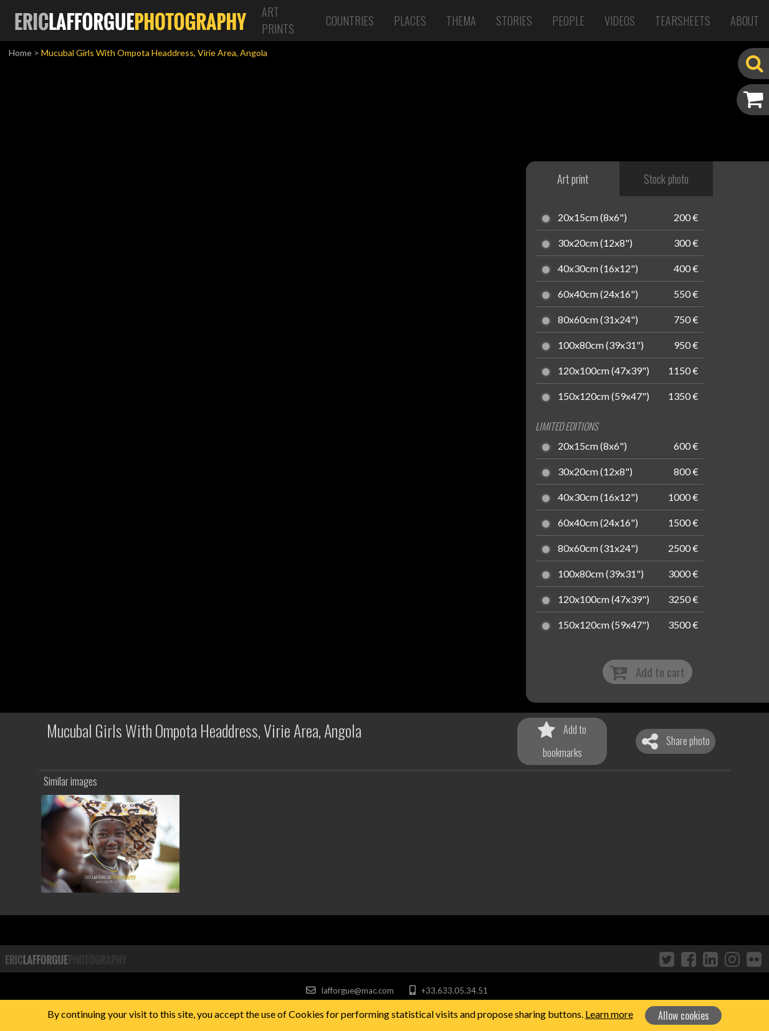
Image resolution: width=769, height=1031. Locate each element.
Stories (514, 20)
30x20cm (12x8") (595, 244)
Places (410, 20)
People (568, 20)
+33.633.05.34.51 (448, 990)
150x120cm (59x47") (603, 397)
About (744, 20)
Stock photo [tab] (666, 179)
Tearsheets (682, 20)
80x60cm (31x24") (598, 320)
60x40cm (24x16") (598, 295)
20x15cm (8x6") (592, 218)
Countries (350, 20)
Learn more (609, 1014)
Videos (619, 20)
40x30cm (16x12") (598, 269)
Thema (461, 20)
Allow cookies (683, 1015)
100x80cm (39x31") (601, 346)
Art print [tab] (572, 179)
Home (20, 52)
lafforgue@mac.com (349, 990)
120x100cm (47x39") (603, 371)
